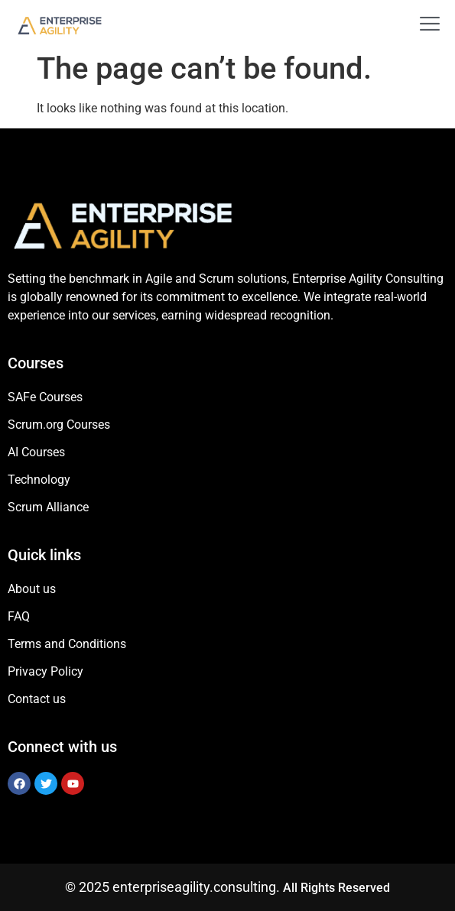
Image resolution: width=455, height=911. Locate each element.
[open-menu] (424, 26)
